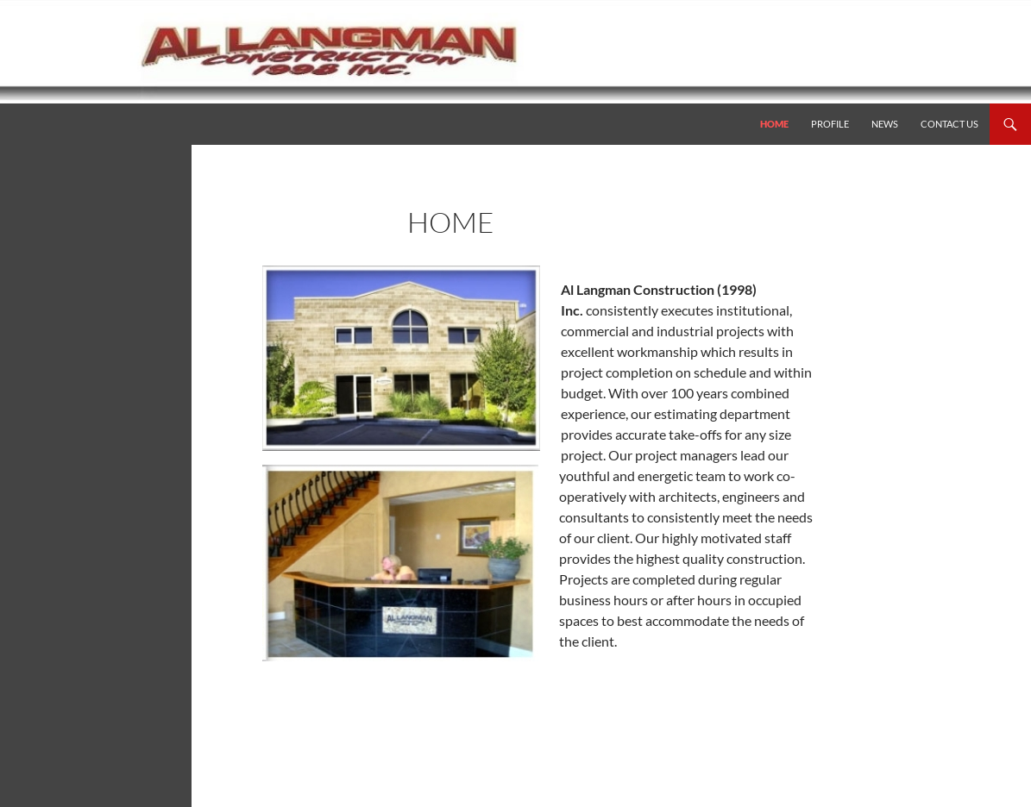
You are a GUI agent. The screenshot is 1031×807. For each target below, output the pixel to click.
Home (774, 123)
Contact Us (949, 123)
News (884, 123)
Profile (830, 123)
